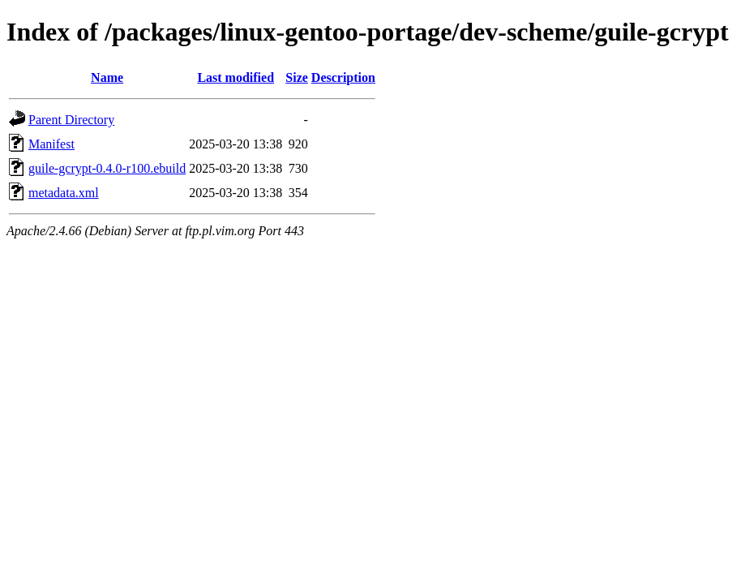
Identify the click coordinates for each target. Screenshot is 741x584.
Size (296, 77)
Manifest (51, 144)
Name (107, 77)
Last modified (235, 77)
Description (343, 77)
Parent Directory (71, 120)
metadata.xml (63, 193)
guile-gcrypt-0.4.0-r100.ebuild (107, 168)
